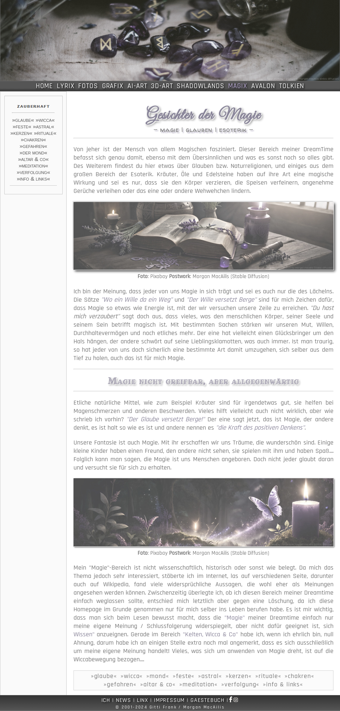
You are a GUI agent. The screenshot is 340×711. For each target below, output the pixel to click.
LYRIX (66, 86)
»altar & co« (33, 159)
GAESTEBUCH (207, 700)
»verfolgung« (33, 172)
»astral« (43, 126)
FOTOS (88, 86)
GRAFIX (113, 86)
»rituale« (45, 133)
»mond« (157, 676)
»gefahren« (33, 146)
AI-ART (137, 86)
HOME (44, 86)
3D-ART (162, 86)
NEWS (123, 700)
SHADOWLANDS (200, 86)
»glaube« (23, 120)
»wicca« (45, 120)
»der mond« (33, 152)
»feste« (22, 126)
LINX (142, 700)
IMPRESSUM (169, 700)
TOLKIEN (292, 86)
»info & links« (33, 178)
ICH (105, 700)
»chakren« (33, 139)
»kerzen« (22, 133)
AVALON (263, 86)
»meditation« (33, 165)
